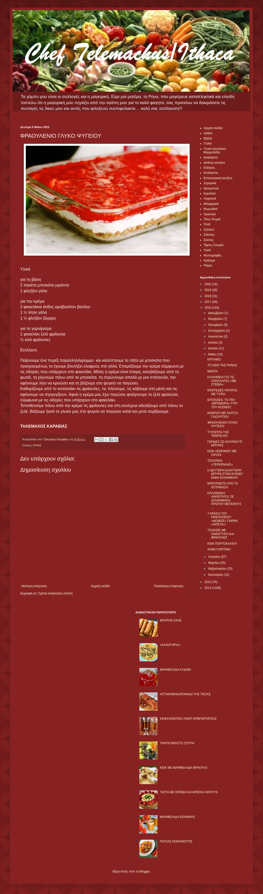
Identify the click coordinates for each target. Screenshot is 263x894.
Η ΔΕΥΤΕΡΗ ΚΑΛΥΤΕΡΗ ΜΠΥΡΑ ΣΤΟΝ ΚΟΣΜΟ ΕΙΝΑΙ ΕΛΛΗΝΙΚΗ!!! (225, 474)
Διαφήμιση (211, 157)
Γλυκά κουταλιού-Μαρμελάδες (215, 150)
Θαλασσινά (211, 188)
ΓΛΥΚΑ (37, 445)
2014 (208, 588)
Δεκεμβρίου (216, 313)
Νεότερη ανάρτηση (34, 586)
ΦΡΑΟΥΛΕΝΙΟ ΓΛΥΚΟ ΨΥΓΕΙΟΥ (222, 424)
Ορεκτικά (210, 214)
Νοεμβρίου (216, 319)
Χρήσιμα (209, 260)
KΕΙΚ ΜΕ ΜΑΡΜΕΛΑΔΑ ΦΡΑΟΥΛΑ (183, 767)
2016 (208, 307)
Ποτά (207, 224)
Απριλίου (214, 557)
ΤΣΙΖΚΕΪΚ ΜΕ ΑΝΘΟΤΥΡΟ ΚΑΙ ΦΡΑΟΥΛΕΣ (220, 533)
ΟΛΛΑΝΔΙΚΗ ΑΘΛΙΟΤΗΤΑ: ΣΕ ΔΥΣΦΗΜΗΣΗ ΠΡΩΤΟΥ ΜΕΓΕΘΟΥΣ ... (224, 500)
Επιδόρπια (211, 173)
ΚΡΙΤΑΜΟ (214, 359)
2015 (208, 582)
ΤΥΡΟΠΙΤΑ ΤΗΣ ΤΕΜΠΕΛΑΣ (218, 434)
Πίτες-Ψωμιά (212, 219)
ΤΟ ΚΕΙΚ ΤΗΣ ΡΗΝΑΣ (222, 365)
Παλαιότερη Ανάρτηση (168, 586)
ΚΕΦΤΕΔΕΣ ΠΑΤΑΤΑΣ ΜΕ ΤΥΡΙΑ (222, 392)
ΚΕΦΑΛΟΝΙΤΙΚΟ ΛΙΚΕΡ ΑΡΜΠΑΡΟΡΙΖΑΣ (188, 718)
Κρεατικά (209, 193)
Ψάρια (208, 265)
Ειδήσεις (209, 168)
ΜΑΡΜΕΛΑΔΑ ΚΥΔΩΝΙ (175, 669)
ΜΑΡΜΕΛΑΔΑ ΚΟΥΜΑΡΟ (177, 817)
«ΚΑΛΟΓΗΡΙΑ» (170, 645)
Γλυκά (208, 143)
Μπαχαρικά (211, 204)
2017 (208, 302)
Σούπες (209, 240)
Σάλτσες (209, 234)
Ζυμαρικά (210, 183)
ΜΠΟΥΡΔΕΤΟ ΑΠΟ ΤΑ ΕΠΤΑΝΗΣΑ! (222, 485)
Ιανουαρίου (216, 574)
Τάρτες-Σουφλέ (214, 245)
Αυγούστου (216, 336)
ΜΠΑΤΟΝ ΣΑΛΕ (171, 620)
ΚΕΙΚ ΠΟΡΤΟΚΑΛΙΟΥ (222, 543)
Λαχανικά (210, 198)
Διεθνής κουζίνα (214, 162)
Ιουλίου (213, 342)
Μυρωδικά (210, 209)
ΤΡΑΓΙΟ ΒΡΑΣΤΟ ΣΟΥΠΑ (177, 743)
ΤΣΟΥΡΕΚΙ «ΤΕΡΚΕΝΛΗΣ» (220, 462)
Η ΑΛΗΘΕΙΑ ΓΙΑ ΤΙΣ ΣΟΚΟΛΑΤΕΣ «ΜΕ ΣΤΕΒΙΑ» (221, 380)
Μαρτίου (214, 563)
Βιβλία (208, 138)
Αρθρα (208, 133)
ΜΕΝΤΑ (212, 371)
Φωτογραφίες (213, 255)
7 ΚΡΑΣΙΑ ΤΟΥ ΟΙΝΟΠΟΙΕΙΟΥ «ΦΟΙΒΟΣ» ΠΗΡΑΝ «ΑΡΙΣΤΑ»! (222, 519)
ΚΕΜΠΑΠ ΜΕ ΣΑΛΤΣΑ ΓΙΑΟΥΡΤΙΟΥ (222, 414)
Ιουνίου (213, 348)
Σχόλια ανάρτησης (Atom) (55, 593)
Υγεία (207, 250)
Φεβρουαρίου (217, 568)
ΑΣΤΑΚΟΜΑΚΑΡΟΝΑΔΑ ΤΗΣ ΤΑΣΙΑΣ (185, 694)
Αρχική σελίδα (100, 586)
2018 (208, 296)
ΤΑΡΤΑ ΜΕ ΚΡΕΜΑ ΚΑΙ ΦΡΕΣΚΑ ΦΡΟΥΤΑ (189, 792)
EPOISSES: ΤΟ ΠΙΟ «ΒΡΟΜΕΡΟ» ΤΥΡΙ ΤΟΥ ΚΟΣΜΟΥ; (222, 403)
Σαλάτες (209, 229)
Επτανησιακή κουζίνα (218, 178)
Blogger (144, 871)
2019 (208, 290)
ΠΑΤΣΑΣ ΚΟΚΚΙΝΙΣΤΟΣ (176, 841)
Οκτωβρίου (216, 325)
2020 (208, 284)
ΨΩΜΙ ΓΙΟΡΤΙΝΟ (219, 549)
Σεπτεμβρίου (217, 330)
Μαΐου (212, 354)
